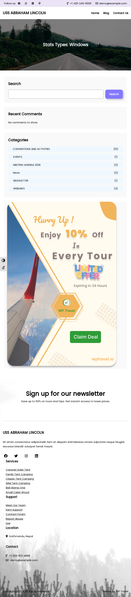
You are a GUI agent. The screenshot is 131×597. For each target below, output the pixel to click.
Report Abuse (14, 519)
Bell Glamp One (15, 487)
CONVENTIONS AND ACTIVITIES (31, 149)
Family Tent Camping (19, 474)
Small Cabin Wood (17, 492)
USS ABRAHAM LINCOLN (24, 13)
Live (8, 523)
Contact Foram (15, 514)
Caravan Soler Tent (18, 469)
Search (114, 94)
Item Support (14, 509)
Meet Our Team (16, 505)
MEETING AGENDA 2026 (27, 165)
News (16, 172)
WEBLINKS (19, 188)
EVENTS (17, 157)
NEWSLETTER (20, 180)
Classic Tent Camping (20, 479)
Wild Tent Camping (18, 483)
